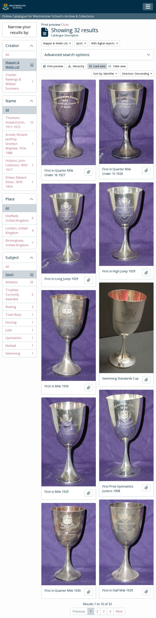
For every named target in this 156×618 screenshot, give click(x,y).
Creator (12, 45)
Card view (97, 66)
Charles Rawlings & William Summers (19, 82)
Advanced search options (66, 54)
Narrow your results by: (19, 29)
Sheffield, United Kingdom (19, 218)
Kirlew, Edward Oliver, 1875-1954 (19, 182)
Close (65, 25)
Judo (19, 331)
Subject (12, 257)
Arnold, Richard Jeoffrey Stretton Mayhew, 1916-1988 (19, 144)
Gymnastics (19, 339)
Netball (19, 346)
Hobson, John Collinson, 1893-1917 (19, 165)
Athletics (19, 283)
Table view (117, 66)
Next (119, 611)
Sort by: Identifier (104, 73)
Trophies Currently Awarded (19, 294)
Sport (19, 275)
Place (10, 199)
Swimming (19, 354)
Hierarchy (76, 66)
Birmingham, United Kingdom (19, 242)
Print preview (53, 66)
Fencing (19, 323)
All (7, 55)
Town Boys (19, 315)
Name (11, 100)
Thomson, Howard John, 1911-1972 (19, 122)
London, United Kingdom (19, 230)
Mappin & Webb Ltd (19, 64)
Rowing (19, 308)
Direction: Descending (136, 73)
